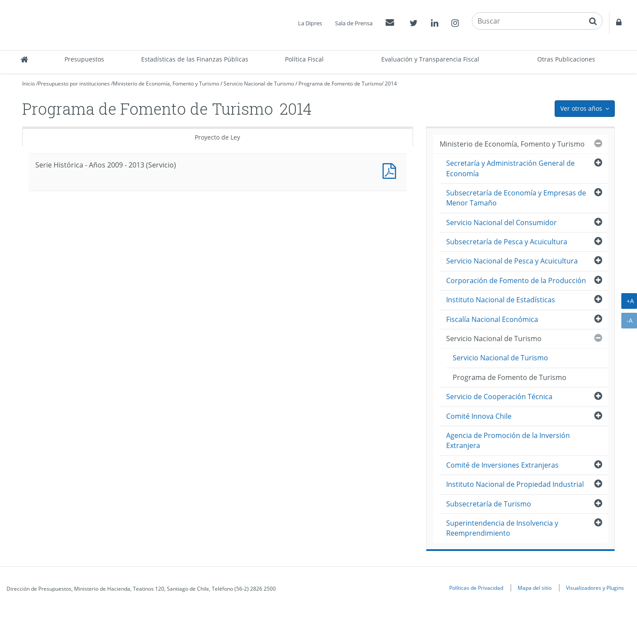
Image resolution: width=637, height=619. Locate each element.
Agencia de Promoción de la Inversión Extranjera (508, 440)
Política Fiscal (304, 59)
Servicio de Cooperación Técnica (499, 396)
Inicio (28, 83)
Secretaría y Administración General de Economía (510, 168)
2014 (391, 83)
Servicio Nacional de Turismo (259, 83)
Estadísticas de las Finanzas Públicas (194, 59)
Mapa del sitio (535, 587)
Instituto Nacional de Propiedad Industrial (515, 484)
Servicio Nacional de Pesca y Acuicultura (512, 261)
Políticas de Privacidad (476, 587)
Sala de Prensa (354, 23)
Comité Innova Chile (479, 416)
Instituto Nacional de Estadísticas (500, 299)
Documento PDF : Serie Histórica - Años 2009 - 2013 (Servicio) (391, 170)
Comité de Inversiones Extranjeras (502, 465)
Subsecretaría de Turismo (488, 504)
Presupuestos (84, 59)
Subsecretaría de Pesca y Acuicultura (506, 241)
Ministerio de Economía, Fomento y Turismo (166, 83)
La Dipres (310, 23)
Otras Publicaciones (566, 59)
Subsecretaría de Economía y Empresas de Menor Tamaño (516, 198)
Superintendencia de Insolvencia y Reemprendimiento (502, 528)
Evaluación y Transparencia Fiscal (430, 59)
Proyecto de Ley (217, 137)
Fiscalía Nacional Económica (492, 319)
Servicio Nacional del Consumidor (501, 222)
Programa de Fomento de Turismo (340, 83)
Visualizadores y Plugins (595, 587)
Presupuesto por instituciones (74, 83)
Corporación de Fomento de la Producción (516, 280)
